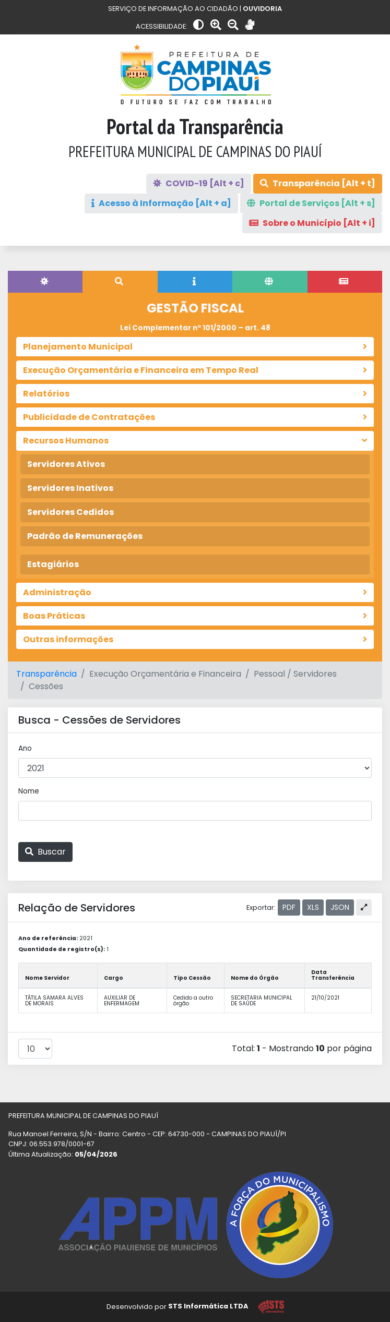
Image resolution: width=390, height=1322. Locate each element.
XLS (313, 907)
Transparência (46, 674)
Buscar (45, 852)
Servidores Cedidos (70, 512)
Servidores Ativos (66, 464)
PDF (289, 907)
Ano (25, 748)
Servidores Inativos (70, 488)
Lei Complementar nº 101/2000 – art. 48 (195, 328)
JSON (339, 907)
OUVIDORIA (262, 8)
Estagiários (53, 564)
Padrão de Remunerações (85, 536)
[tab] (45, 282)
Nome (28, 791)
